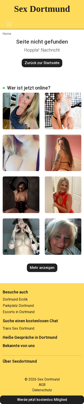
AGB (42, 385)
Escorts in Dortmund (18, 312)
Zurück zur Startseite (42, 63)
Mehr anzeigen (42, 268)
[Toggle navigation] (9, 24)
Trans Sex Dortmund (18, 328)
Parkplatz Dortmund (18, 306)
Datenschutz (42, 390)
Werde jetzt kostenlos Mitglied (42, 400)
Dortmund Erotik (15, 299)
